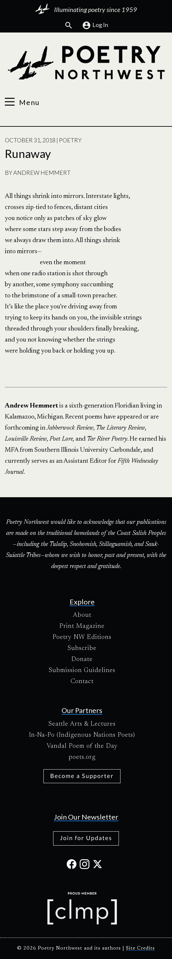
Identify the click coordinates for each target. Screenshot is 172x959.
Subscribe (82, 648)
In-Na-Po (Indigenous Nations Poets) (82, 735)
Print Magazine (82, 626)
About (82, 615)
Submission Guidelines (82, 670)
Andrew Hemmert (42, 172)
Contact (82, 681)
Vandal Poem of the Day (82, 746)
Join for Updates (86, 837)
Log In (95, 25)
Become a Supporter (82, 775)
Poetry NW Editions (81, 637)
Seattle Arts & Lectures (82, 724)
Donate (82, 659)
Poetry (70, 140)
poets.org (82, 757)
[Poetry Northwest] (86, 62)
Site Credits (140, 948)
